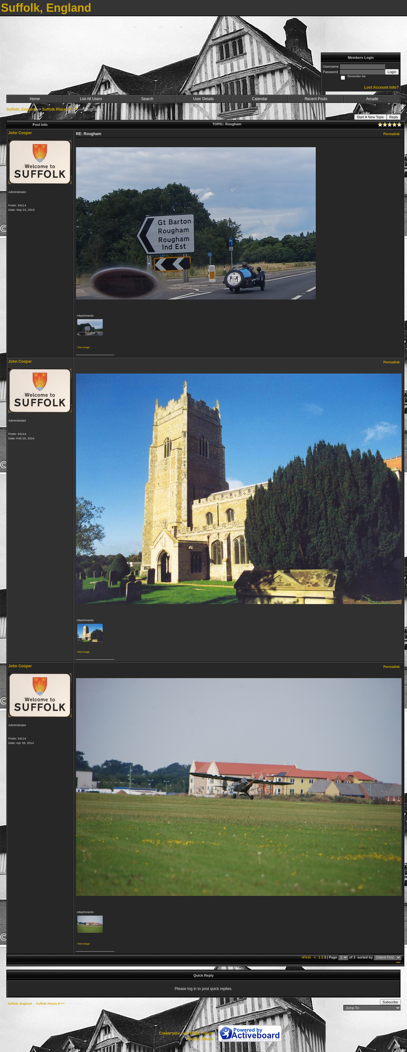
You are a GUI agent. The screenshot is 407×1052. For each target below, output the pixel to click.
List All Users (91, 99)
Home (35, 99)
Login (392, 72)
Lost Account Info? (381, 87)
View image (83, 347)
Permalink (391, 134)
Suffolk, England (21, 109)
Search (147, 99)
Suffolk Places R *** (59, 109)
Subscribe (390, 1002)
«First (306, 957)
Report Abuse (200, 1039)
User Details (203, 99)
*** (398, 963)
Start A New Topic (370, 117)
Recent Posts (316, 99)
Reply (393, 117)
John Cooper (20, 133)
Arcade (372, 99)
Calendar (259, 99)
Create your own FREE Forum (186, 1033)
